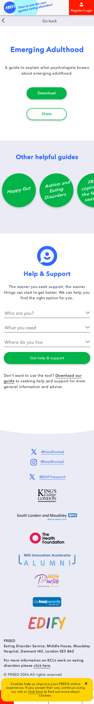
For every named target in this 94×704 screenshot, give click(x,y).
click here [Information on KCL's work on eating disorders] (42, 665)
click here (35, 691)
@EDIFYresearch (52, 477)
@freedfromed (52, 452)
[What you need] (47, 327)
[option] (19, 192)
